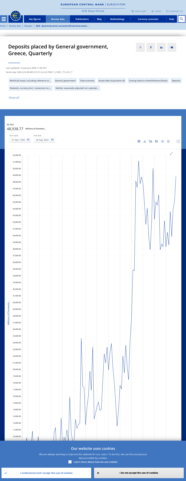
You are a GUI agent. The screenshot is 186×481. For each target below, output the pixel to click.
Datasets (28, 26)
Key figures (35, 19)
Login (158, 11)
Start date (13, 135)
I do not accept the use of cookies (139, 473)
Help (171, 19)
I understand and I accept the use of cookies (46, 473)
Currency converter (148, 19)
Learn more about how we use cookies (96, 462)
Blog (99, 19)
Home (3, 26)
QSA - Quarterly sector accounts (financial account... (62, 26)
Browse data (58, 19)
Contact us (176, 11)
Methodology (117, 19)
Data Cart (140, 11)
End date (37, 135)
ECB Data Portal (93, 11)
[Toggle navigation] (3, 19)
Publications (82, 19)
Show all (14, 97)
